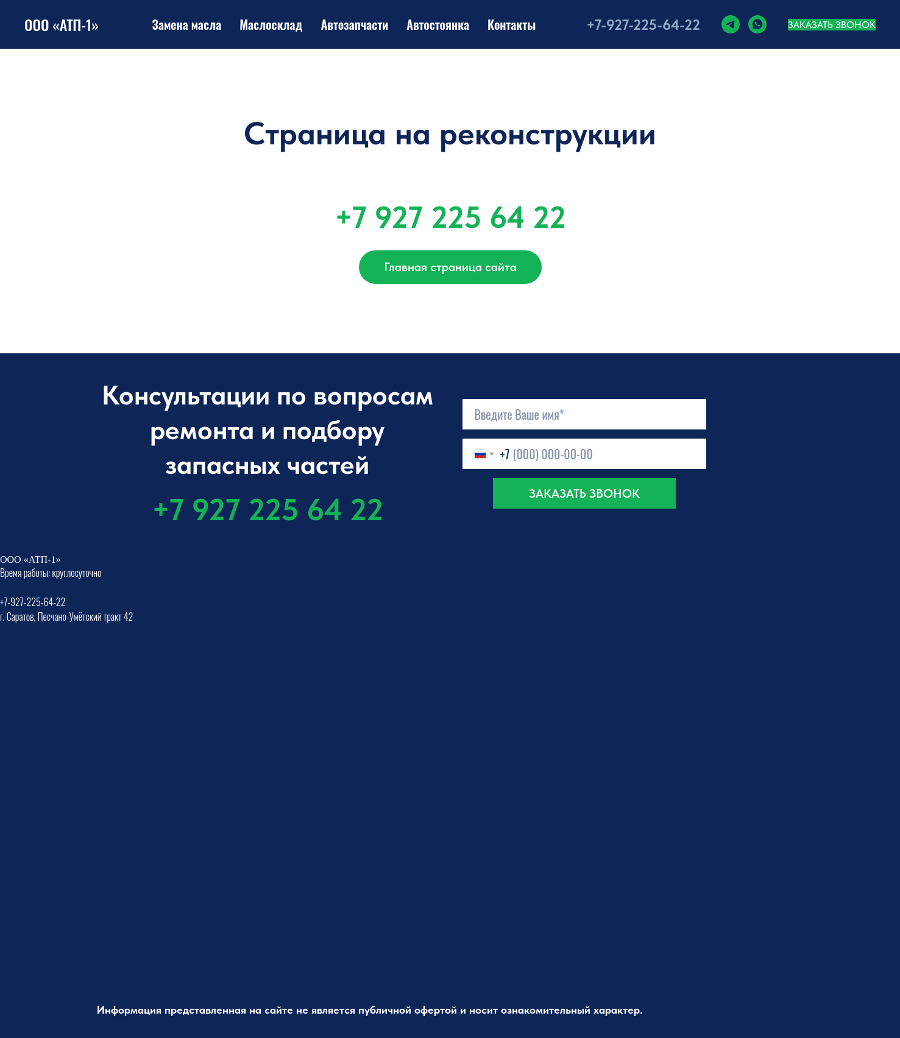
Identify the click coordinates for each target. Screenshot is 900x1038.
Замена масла (187, 24)
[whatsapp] (757, 24)
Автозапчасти (354, 24)
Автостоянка (437, 24)
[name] (584, 414)
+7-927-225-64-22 (643, 25)
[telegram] (730, 24)
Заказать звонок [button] (832, 24)
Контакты (511, 24)
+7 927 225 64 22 (450, 217)
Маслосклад (270, 24)
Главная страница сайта (450, 267)
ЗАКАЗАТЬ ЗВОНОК (584, 493)
